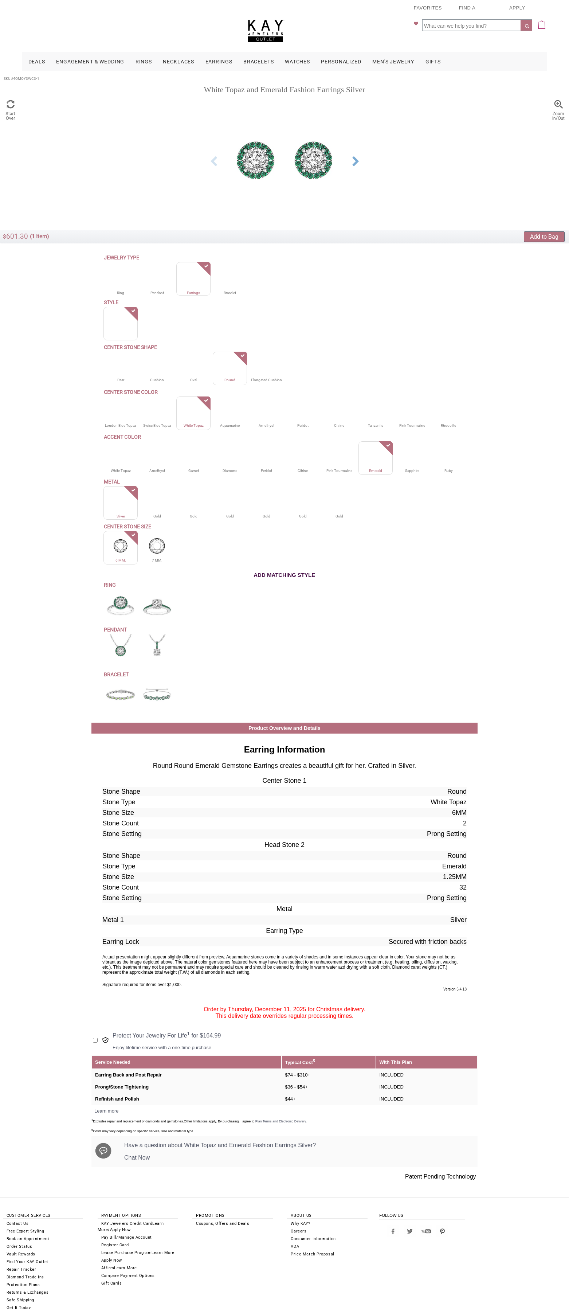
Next (355, 139)
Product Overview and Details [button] (284, 707)
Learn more (106, 1089)
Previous (213, 139)
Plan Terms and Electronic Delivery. (281, 1100)
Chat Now (137, 1136)
